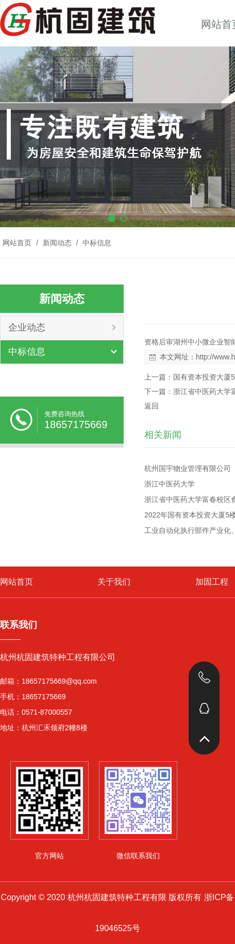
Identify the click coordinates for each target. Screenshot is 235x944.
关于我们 (113, 581)
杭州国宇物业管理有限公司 (187, 468)
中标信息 (95, 243)
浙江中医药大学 (169, 484)
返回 (151, 406)
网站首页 (17, 243)
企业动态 (26, 327)
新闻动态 (57, 243)
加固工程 (211, 581)
